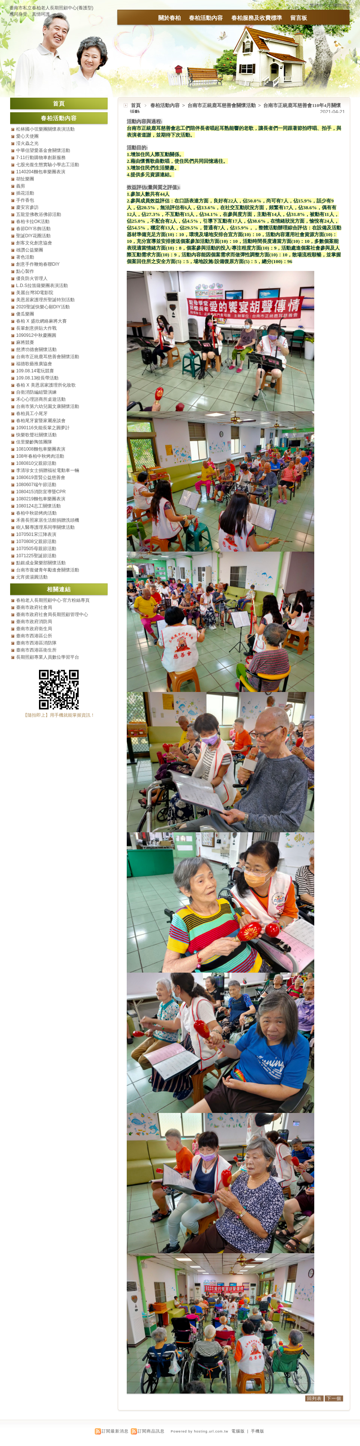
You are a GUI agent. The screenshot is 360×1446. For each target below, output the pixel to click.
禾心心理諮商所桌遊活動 (41, 399)
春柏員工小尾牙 (32, 413)
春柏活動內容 (206, 18)
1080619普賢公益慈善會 (40, 477)
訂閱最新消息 (115, 1431)
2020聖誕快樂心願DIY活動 (43, 306)
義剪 (20, 186)
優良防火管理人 (32, 278)
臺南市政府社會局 (34, 607)
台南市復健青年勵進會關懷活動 (47, 570)
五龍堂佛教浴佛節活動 (38, 214)
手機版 (257, 1431)
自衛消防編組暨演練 (36, 392)
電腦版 (238, 1431)
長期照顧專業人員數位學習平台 (47, 657)
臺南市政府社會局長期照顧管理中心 (52, 614)
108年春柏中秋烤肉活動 (40, 456)
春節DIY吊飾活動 (33, 228)
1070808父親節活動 (36, 541)
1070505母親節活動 (36, 548)
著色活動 (25, 257)
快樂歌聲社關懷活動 (36, 434)
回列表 (314, 1398)
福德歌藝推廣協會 (34, 363)
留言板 (298, 18)
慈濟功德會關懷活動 (36, 349)
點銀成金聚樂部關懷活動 (41, 562)
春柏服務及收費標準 (256, 18)
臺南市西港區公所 (34, 635)
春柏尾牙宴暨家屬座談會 (41, 420)
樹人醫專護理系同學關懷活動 (45, 527)
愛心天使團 (27, 136)
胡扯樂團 (25, 178)
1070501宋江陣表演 (36, 534)
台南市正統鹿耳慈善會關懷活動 (222, 105)
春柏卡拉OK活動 (33, 221)
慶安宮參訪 (27, 207)
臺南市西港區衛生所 (36, 650)
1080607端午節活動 (36, 484)
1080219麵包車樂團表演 (40, 498)
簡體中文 (342, 5)
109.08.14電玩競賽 (35, 370)
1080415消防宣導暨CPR (41, 491)
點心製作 (25, 271)
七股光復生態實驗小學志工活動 (47, 164)
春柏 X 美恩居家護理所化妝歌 (46, 385)
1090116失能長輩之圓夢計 (43, 427)
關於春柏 (169, 18)
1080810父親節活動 (36, 463)
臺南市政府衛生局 (34, 628)
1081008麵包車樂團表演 (40, 449)
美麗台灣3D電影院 (34, 292)
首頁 (136, 105)
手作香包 (25, 200)
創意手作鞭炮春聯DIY (38, 264)
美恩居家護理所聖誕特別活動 (45, 299)
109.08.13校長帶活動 (37, 378)
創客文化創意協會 (34, 242)
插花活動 (25, 193)
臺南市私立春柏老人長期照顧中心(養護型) (51, 7)
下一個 (334, 1398)
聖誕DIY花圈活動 (33, 235)
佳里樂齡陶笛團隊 (34, 442)
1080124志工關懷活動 (38, 506)
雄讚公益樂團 (29, 250)
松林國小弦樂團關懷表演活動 (45, 129)
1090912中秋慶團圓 (36, 335)
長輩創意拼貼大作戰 (36, 328)
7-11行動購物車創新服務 (41, 157)
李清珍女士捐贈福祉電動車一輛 (47, 470)
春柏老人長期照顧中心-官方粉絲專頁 (53, 600)
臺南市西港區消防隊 (36, 643)
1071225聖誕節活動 (36, 555)
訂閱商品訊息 (151, 1431)
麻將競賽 (25, 342)
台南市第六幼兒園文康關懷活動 (47, 406)
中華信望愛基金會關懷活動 (43, 150)
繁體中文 (319, 5)
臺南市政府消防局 (34, 621)
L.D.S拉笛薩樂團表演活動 (42, 285)
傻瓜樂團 (25, 314)
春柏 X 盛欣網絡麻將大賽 (41, 321)
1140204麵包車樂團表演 (40, 171)
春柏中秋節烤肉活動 (36, 513)
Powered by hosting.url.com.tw (199, 1431)
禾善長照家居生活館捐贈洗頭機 (47, 520)
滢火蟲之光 (27, 143)
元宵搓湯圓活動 (32, 577)
